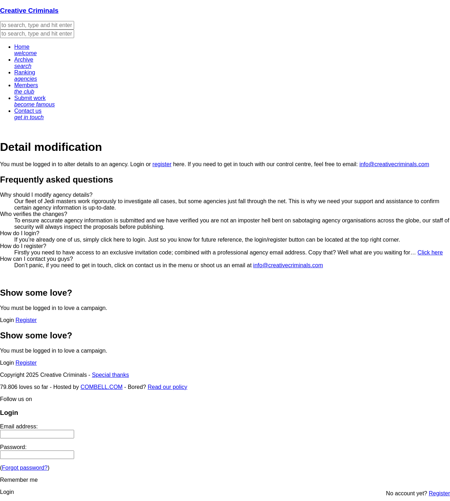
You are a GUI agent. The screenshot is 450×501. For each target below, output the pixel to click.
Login (137, 164)
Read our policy (167, 387)
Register (26, 320)
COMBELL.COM (102, 387)
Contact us (29, 114)
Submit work (34, 101)
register (161, 164)
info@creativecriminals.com (394, 164)
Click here (430, 252)
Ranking (25, 75)
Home (25, 50)
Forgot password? (24, 468)
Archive (23, 63)
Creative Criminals (29, 10)
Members (26, 88)
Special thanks (110, 375)
